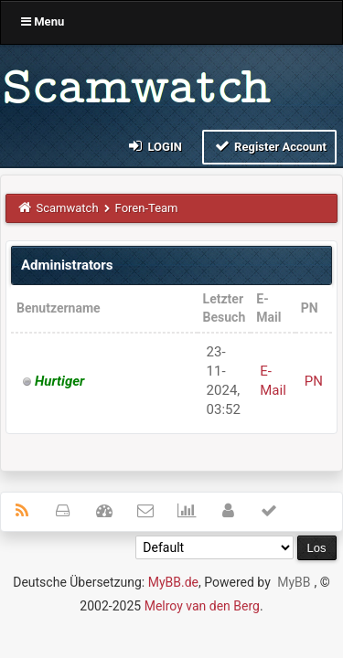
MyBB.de (173, 582)
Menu (42, 21)
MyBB (293, 582)
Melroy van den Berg (202, 606)
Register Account (269, 146)
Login (154, 146)
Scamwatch (68, 208)
